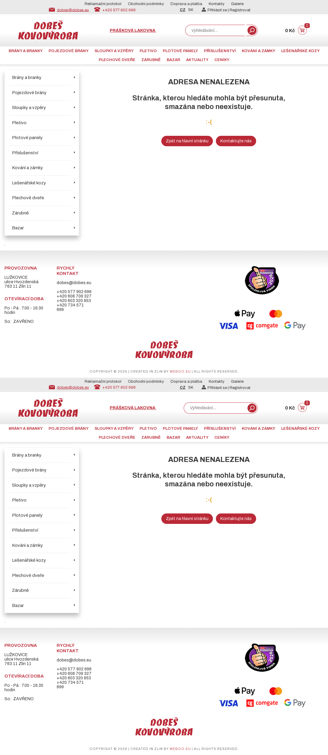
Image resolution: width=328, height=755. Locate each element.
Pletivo (148, 51)
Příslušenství (220, 51)
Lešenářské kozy (300, 51)
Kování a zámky (258, 51)
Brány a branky (26, 51)
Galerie (237, 4)
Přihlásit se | (216, 10)
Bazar (173, 60)
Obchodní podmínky (146, 4)
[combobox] (215, 30)
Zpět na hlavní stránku (187, 141)
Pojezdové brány (69, 51)
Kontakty (217, 4)
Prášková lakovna (133, 30)
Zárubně (151, 60)
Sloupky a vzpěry (114, 51)
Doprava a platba (186, 4)
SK (190, 10)
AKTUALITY (197, 60)
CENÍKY (221, 60)
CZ (182, 10)
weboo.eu (180, 371)
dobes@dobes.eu (73, 10)
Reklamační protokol (103, 4)
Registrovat (240, 10)
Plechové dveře (117, 60)
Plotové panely (180, 51)
